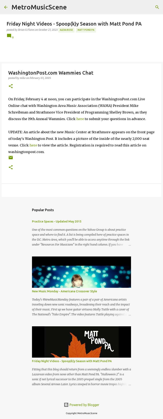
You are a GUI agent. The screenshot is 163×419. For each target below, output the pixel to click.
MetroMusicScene (39, 7)
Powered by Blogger (81, 405)
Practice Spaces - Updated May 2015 (56, 221)
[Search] (157, 7)
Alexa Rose (66, 30)
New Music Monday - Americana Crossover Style (64, 291)
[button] (10, 86)
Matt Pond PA (86, 30)
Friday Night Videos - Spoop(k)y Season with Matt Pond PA (72, 361)
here (80, 119)
